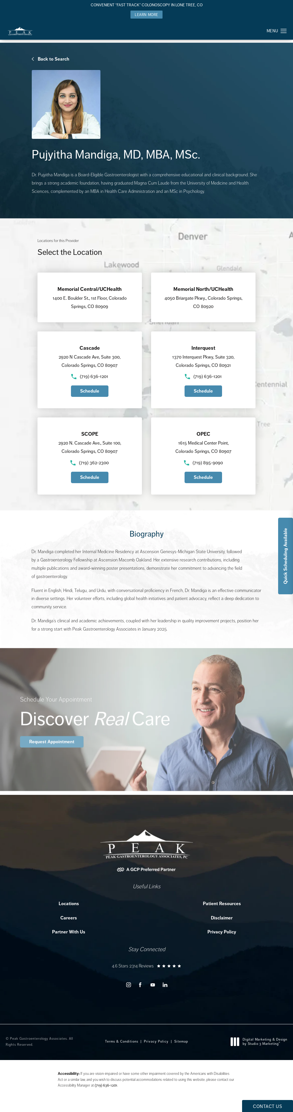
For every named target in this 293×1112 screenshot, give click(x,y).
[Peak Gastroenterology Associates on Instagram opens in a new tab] (128, 985)
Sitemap (181, 1041)
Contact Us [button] (267, 1106)
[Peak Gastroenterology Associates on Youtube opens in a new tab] (152, 985)
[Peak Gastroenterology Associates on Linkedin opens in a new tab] (165, 985)
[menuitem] (128, 985)
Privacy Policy (221, 932)
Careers (68, 918)
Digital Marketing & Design (260, 1041)
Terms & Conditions (121, 1041)
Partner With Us (68, 932)
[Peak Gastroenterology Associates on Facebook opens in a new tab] (140, 985)
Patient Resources (222, 903)
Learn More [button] (146, 15)
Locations (69, 903)
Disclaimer (222, 918)
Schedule (89, 391)
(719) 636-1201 (106, 1085)
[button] (284, 31)
